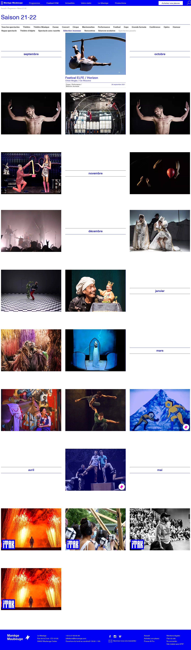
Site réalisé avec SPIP (175, 644)
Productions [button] (120, 2)
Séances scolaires (106, 30)
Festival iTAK (53, 2)
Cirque (76, 26)
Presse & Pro (149, 641)
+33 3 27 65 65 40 (73, 635)
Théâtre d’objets (27, 30)
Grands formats (139, 26)
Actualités (69, 2)
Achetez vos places (171, 3)
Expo (126, 26)
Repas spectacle (9, 30)
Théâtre (26, 26)
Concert (65, 26)
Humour (176, 26)
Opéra (166, 26)
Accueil (3, 8)
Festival (116, 26)
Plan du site (171, 638)
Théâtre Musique (41, 26)
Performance (104, 26)
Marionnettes (88, 26)
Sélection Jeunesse (72, 30)
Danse (56, 26)
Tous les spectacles (10, 26)
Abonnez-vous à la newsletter (122, 640)
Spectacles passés (127, 30)
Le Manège (41, 635)
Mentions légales (173, 635)
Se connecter (172, 641)
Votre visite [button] (86, 2)
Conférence (154, 26)
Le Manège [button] (103, 2)
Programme (34, 2)
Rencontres (89, 30)
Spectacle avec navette (49, 30)
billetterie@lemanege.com (76, 638)
